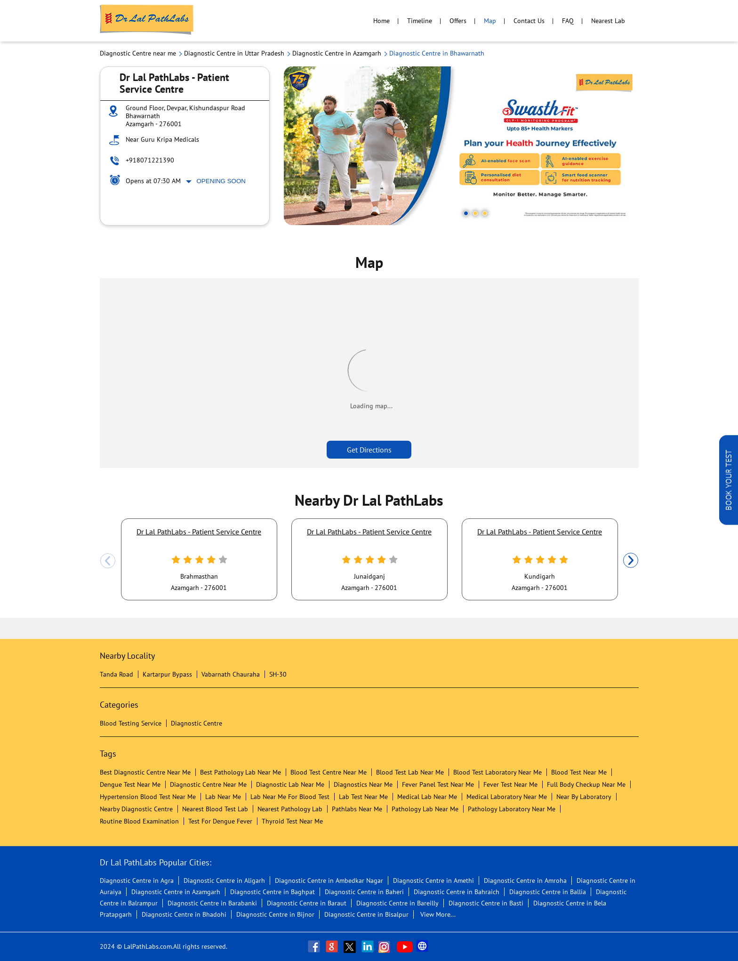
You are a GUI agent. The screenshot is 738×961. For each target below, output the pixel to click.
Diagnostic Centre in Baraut (306, 903)
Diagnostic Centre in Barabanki (212, 903)
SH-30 (278, 674)
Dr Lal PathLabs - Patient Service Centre (198, 531)
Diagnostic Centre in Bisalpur (366, 914)
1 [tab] (466, 213)
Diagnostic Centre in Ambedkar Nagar (329, 880)
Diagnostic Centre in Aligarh (224, 880)
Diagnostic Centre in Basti (486, 903)
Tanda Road (116, 674)
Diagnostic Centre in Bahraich (456, 892)
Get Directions (369, 449)
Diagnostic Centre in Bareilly (397, 903)
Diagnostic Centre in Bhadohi (184, 914)
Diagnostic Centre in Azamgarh (175, 892)
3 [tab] (484, 213)
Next (631, 561)
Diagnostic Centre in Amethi (433, 880)
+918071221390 (150, 160)
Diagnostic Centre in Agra (137, 880)
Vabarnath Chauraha (230, 674)
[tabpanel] (461, 145)
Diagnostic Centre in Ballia (547, 892)
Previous (108, 561)
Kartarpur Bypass (167, 674)
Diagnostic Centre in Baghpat (272, 892)
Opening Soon (221, 181)
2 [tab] (475, 213)
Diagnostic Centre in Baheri (364, 892)
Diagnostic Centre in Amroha (525, 880)
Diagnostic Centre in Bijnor (275, 914)
